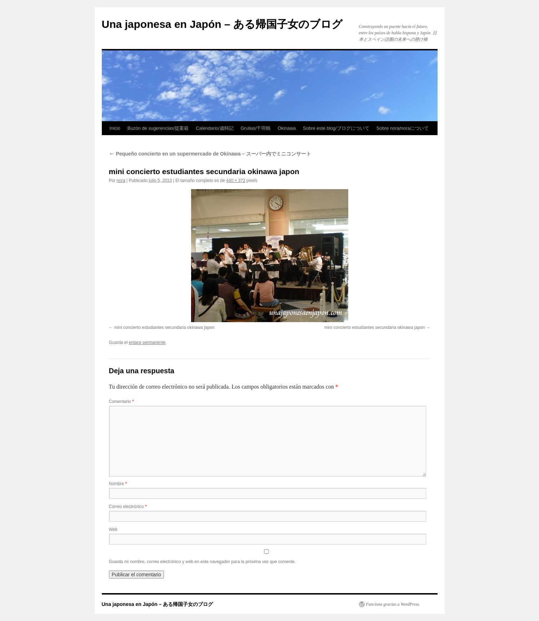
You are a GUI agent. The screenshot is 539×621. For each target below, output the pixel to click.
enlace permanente (147, 342)
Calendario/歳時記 (215, 128)
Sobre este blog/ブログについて (336, 128)
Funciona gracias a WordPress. (393, 604)
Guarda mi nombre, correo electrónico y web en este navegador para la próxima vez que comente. (202, 561)
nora (121, 180)
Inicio (115, 128)
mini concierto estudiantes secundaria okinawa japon (164, 327)
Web (113, 529)
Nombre (118, 483)
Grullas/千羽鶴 (256, 128)
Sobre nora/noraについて (402, 128)
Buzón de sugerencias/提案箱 (158, 128)
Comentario (121, 401)
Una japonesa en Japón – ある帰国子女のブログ (222, 24)
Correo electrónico (128, 506)
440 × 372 (235, 180)
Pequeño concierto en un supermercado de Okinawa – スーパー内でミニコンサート (210, 154)
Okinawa (287, 128)
